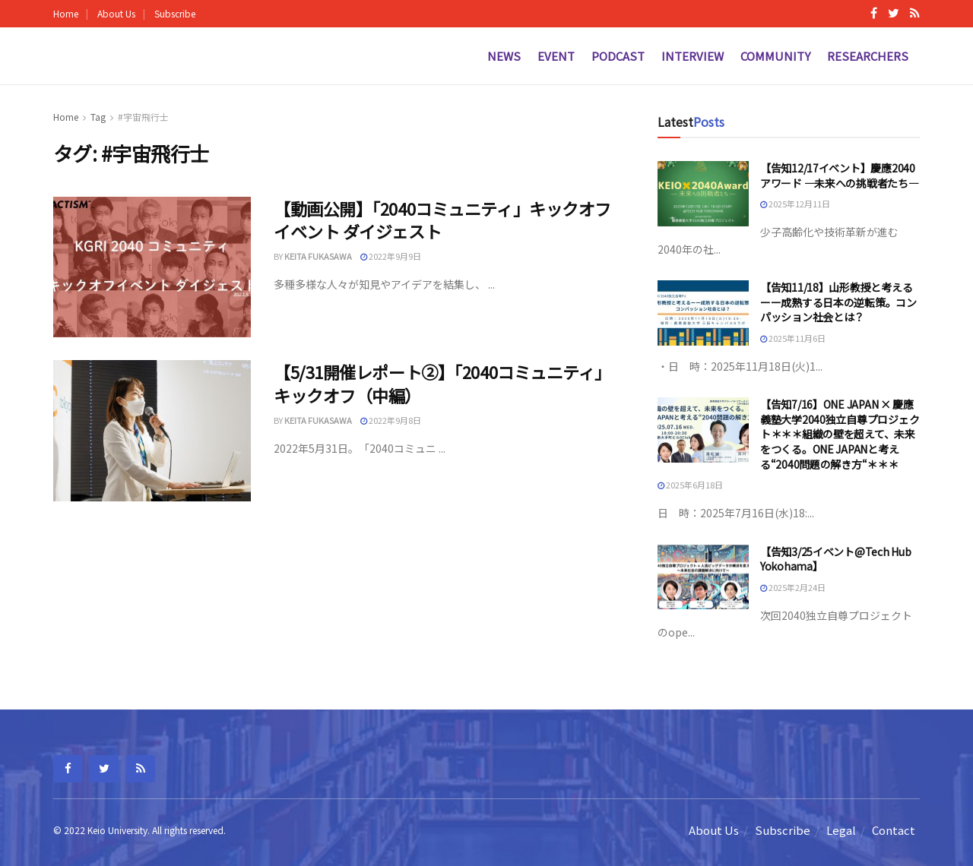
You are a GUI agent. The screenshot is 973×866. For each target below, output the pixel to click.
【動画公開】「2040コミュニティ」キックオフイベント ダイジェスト (442, 220)
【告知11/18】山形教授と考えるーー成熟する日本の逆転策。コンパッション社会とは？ (838, 302)
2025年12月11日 (795, 204)
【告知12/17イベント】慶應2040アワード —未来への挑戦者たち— (839, 175)
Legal (841, 830)
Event (556, 56)
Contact (893, 830)
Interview (692, 56)
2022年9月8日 (390, 420)
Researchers (867, 56)
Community (775, 56)
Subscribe (174, 13)
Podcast (618, 56)
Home (65, 13)
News (504, 56)
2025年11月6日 (793, 338)
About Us (116, 13)
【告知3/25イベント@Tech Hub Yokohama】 (835, 559)
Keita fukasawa (318, 256)
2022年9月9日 (390, 256)
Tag (98, 116)
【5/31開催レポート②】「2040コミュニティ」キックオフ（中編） (442, 383)
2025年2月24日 (793, 587)
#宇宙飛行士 (143, 116)
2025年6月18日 (690, 485)
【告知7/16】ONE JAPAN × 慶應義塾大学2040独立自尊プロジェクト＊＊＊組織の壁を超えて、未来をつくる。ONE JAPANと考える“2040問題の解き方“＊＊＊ (839, 434)
